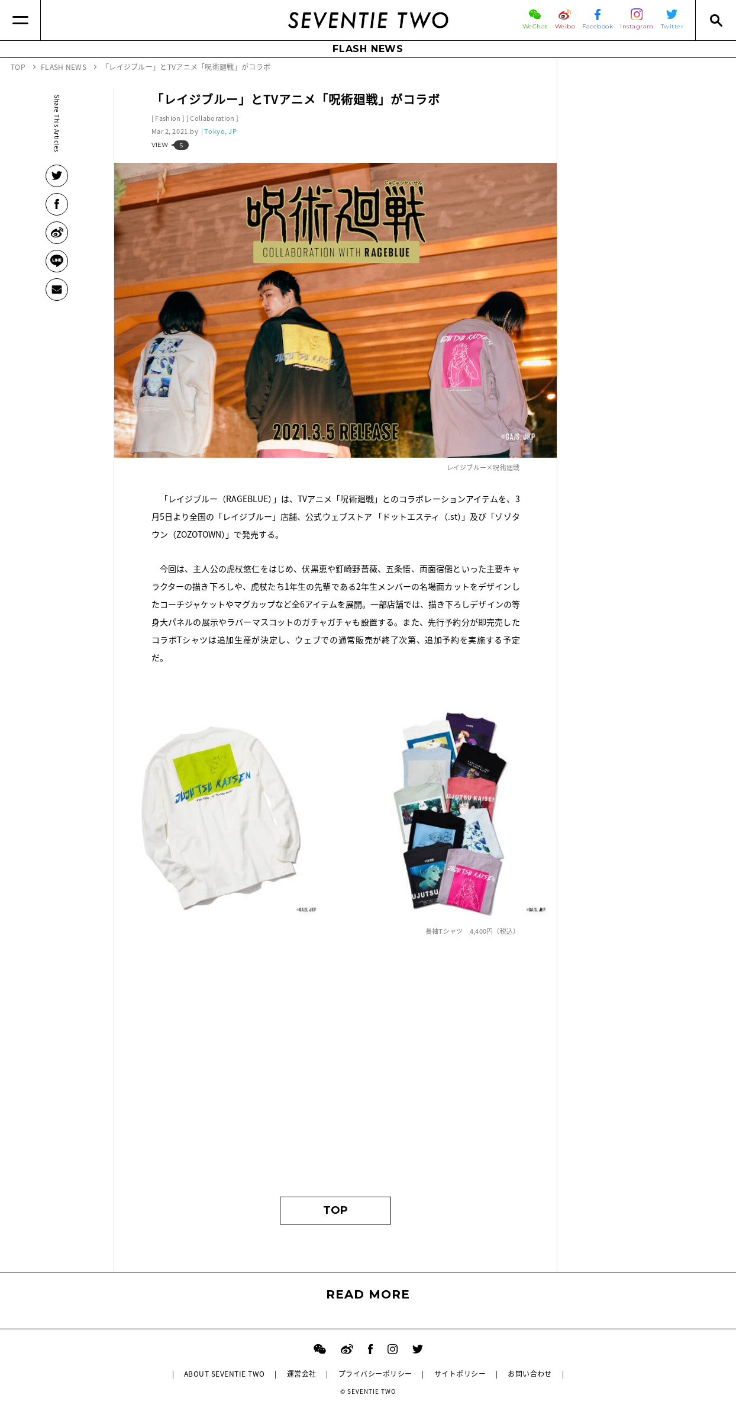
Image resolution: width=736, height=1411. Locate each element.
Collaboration (212, 118)
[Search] (715, 20)
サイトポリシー (460, 1373)
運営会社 (302, 1373)
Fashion (167, 118)
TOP (335, 1210)
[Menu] (20, 20)
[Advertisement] (335, 1072)
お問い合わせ (530, 1373)
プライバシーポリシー (375, 1373)
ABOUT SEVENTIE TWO (224, 1373)
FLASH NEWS (368, 48)
